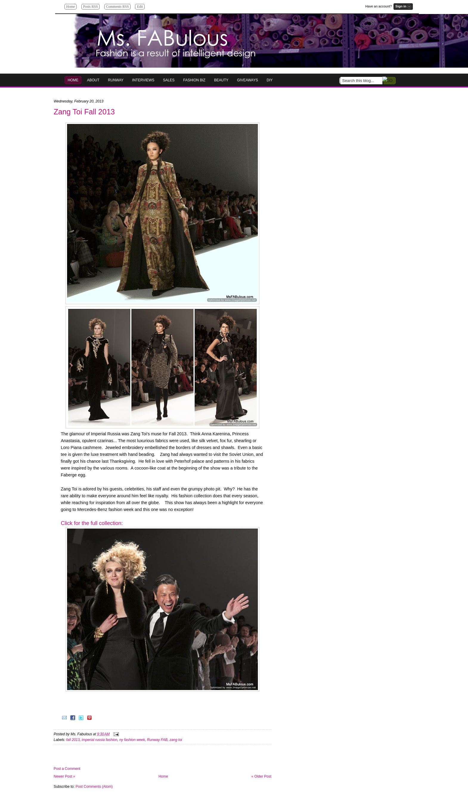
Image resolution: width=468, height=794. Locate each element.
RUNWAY (115, 80)
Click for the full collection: (92, 523)
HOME (73, 80)
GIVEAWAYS (247, 80)
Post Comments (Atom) (94, 786)
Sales (169, 80)
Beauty (221, 80)
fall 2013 (73, 740)
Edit (140, 6)
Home (70, 6)
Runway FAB (157, 740)
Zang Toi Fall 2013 (84, 112)
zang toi (176, 740)
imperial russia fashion (99, 740)
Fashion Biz (194, 80)
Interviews (143, 80)
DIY (269, 80)
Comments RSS (117, 6)
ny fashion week (132, 740)
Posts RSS (90, 6)
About (93, 80)
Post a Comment (67, 769)
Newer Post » (64, 776)
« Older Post (261, 776)
